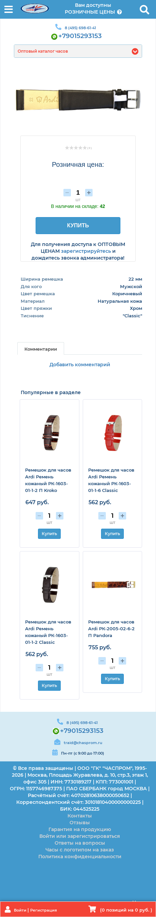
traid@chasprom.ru (83, 742)
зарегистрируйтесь (86, 251)
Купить (49, 533)
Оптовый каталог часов (43, 51)
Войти (20, 910)
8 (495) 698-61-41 (80, 27)
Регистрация (43, 910)
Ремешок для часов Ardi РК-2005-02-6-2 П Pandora (111, 628)
